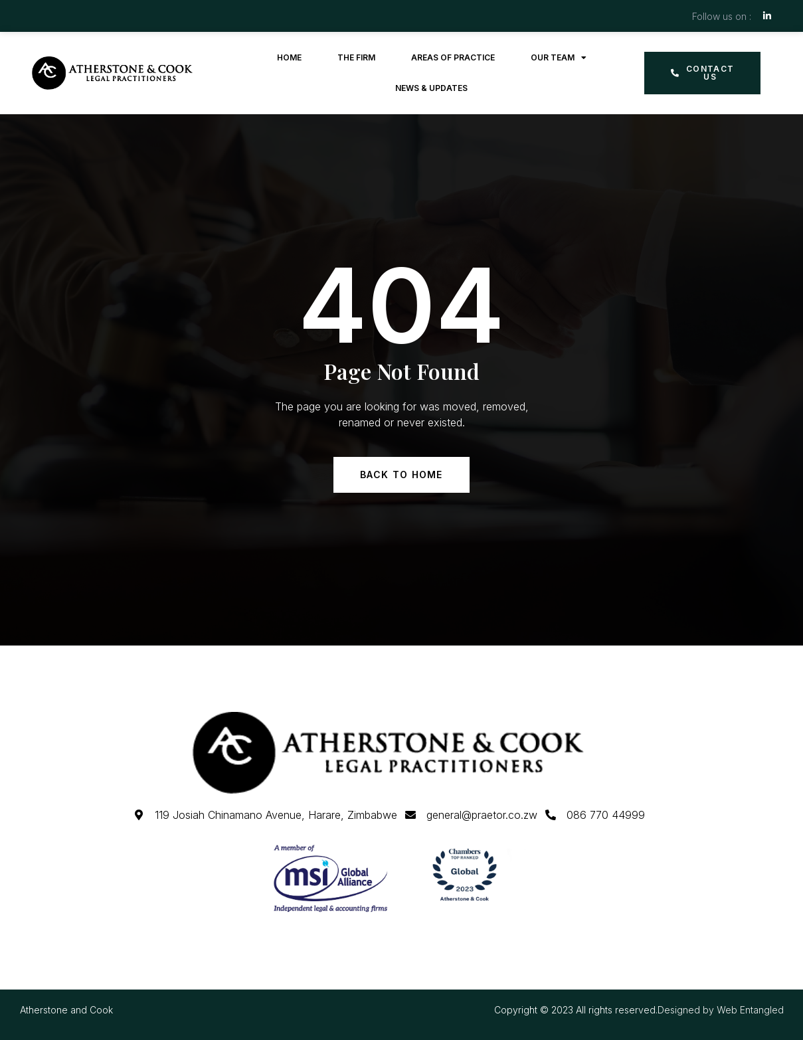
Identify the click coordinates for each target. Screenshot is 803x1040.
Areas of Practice (453, 57)
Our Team (558, 57)
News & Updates (431, 88)
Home (289, 57)
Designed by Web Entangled (721, 1009)
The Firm (356, 57)
